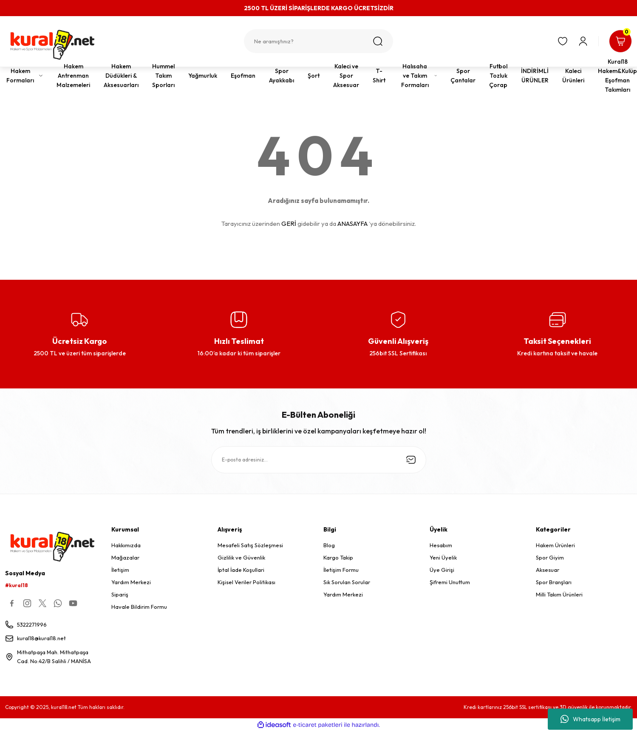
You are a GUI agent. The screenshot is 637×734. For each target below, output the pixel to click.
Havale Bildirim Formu (139, 606)
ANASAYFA (352, 223)
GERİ (288, 223)
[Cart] (620, 41)
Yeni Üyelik (443, 557)
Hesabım (441, 545)
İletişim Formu (341, 569)
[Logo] (53, 45)
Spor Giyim (550, 557)
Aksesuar (547, 569)
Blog (329, 545)
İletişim (120, 569)
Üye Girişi (442, 569)
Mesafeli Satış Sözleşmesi (250, 545)
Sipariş (119, 594)
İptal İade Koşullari (241, 569)
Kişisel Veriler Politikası (246, 582)
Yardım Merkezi (131, 582)
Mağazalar (125, 557)
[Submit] (411, 459)
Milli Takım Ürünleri (559, 594)
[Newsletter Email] (318, 459)
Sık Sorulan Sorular (346, 582)
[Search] (318, 41)
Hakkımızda (126, 545)
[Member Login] (582, 41)
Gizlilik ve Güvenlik (241, 557)
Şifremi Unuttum (450, 582)
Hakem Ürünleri (555, 545)
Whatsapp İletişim (590, 719)
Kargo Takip (338, 557)
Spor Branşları (554, 582)
